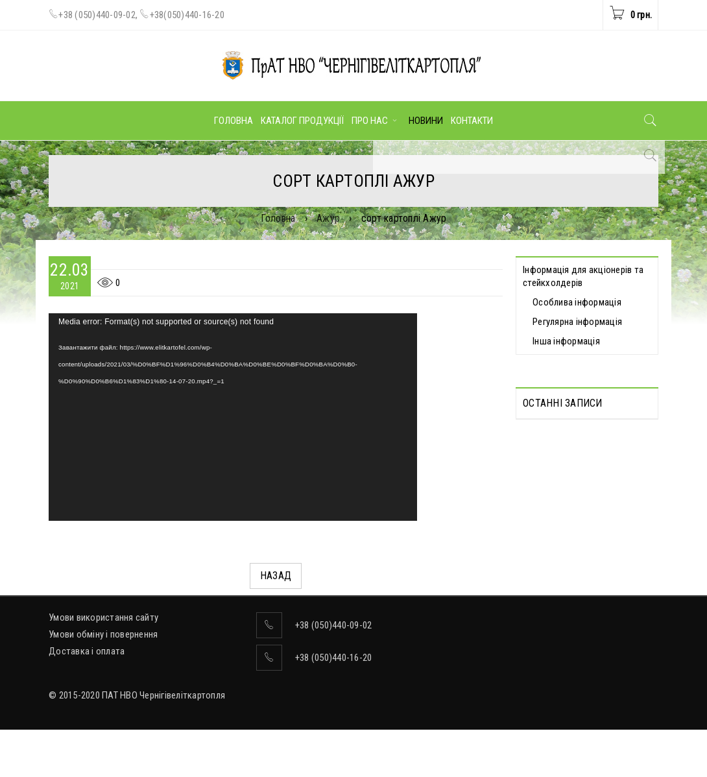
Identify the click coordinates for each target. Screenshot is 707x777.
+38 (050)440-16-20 (333, 705)
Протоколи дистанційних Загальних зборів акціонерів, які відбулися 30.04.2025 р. (582, 458)
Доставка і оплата (87, 698)
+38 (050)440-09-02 (97, 15)
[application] (233, 417)
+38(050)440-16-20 (187, 15)
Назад (275, 575)
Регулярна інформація (577, 322)
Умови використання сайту (103, 665)
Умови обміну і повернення (103, 681)
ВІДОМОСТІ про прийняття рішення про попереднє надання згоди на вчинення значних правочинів (578, 552)
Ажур (328, 218)
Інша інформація (566, 341)
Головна (278, 218)
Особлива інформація (577, 302)
